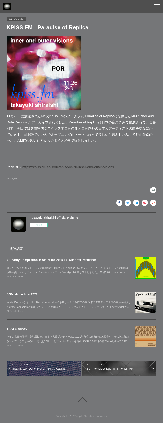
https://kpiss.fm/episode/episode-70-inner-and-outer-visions (68, 167)
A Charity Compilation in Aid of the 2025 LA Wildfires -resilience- (52, 260)
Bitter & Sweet (17, 328)
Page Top (81, 399)
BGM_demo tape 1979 (22, 294)
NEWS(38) (12, 178)
